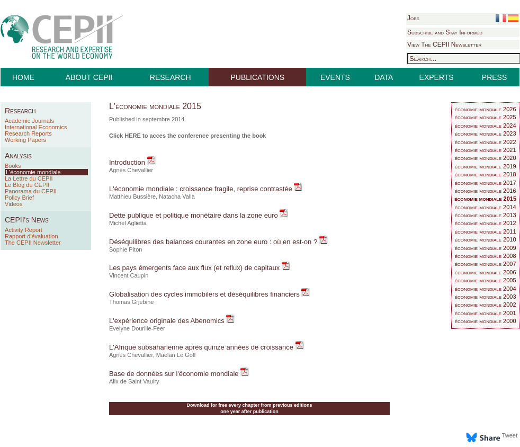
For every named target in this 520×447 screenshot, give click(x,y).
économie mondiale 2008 (485, 256)
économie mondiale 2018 (485, 174)
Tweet (509, 435)
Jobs (413, 18)
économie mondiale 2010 (485, 239)
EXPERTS (436, 77)
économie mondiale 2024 (485, 125)
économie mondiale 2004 (485, 288)
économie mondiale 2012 (485, 223)
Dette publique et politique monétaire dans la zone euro (194, 215)
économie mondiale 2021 (485, 150)
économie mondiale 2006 (485, 272)
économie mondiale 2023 (485, 133)
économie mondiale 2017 (485, 183)
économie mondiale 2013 (485, 215)
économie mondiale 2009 (485, 248)
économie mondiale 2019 (485, 166)
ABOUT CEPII (89, 77)
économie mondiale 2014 (485, 207)
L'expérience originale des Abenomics (167, 321)
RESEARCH (170, 77)
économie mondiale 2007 (485, 264)
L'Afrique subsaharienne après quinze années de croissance (202, 347)
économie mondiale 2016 (485, 190)
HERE (132, 135)
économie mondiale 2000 (485, 321)
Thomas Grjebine (131, 302)
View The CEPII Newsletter (444, 44)
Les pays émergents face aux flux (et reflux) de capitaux (195, 268)
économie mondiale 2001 (485, 313)
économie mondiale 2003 (485, 296)
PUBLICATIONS (258, 77)
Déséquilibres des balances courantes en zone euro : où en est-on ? (214, 242)
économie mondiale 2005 (485, 280)
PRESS (494, 77)
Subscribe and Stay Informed (444, 32)
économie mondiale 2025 (485, 117)
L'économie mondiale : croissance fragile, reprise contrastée (201, 189)
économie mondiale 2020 (485, 158)
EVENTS (335, 77)
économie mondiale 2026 (485, 109)
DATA (383, 77)
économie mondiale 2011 (485, 231)
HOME (23, 77)
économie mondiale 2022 (485, 142)
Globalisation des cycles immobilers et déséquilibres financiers (205, 294)
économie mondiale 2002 (485, 304)
